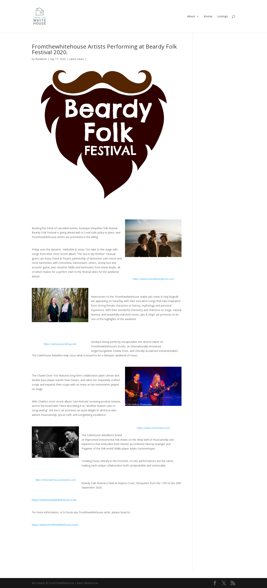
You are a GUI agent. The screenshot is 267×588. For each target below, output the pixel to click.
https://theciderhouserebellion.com (55, 480)
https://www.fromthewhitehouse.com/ (55, 524)
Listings (222, 16)
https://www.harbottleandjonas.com (153, 279)
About (191, 16)
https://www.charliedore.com (153, 428)
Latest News (76, 59)
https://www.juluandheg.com (60, 344)
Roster (208, 16)
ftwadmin (41, 59)
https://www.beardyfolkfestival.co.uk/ (54, 500)
